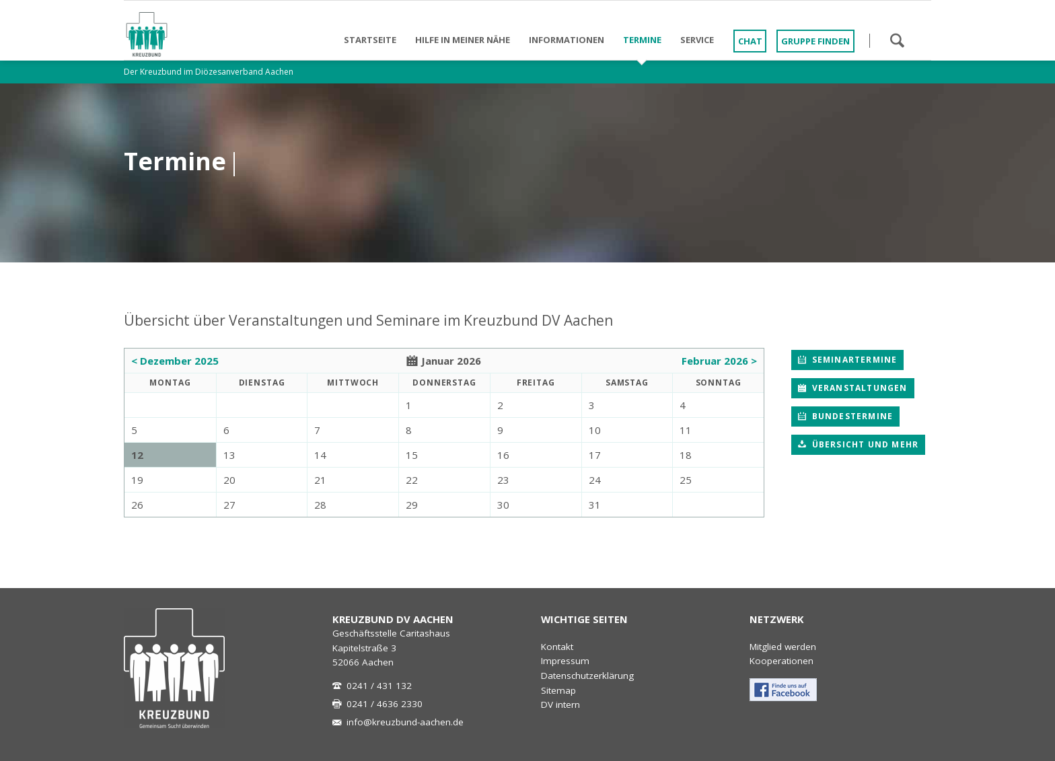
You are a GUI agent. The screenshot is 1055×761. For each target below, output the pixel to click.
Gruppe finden (815, 41)
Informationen (566, 40)
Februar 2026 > (719, 360)
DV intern (560, 704)
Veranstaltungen (858, 388)
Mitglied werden (783, 647)
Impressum (565, 661)
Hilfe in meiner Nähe (462, 40)
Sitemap (558, 690)
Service (697, 40)
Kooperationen (781, 661)
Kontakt (557, 647)
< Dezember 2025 (175, 360)
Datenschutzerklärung (587, 675)
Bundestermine (851, 416)
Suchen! (896, 40)
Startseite (370, 40)
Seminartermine (853, 359)
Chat (750, 41)
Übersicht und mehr (863, 444)
